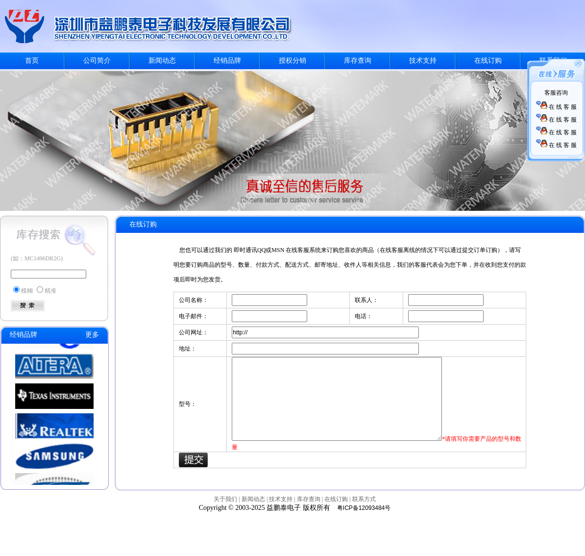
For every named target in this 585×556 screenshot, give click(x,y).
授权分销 (292, 60)
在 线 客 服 (556, 106)
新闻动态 (162, 60)
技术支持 (423, 60)
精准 (50, 290)
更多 (92, 334)
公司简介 (97, 60)
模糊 (27, 290)
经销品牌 (227, 60)
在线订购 (488, 60)
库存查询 (357, 60)
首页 (32, 60)
